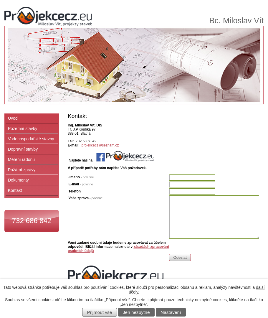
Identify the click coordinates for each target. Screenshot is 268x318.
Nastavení (171, 312)
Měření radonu (21, 159)
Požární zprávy (21, 169)
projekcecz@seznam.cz (100, 145)
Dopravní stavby (23, 149)
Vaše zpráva (85, 198)
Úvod (13, 118)
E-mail (80, 184)
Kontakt (15, 190)
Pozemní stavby (22, 128)
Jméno (81, 177)
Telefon (74, 191)
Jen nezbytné (136, 312)
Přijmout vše (99, 312)
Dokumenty (18, 180)
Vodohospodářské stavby (31, 138)
